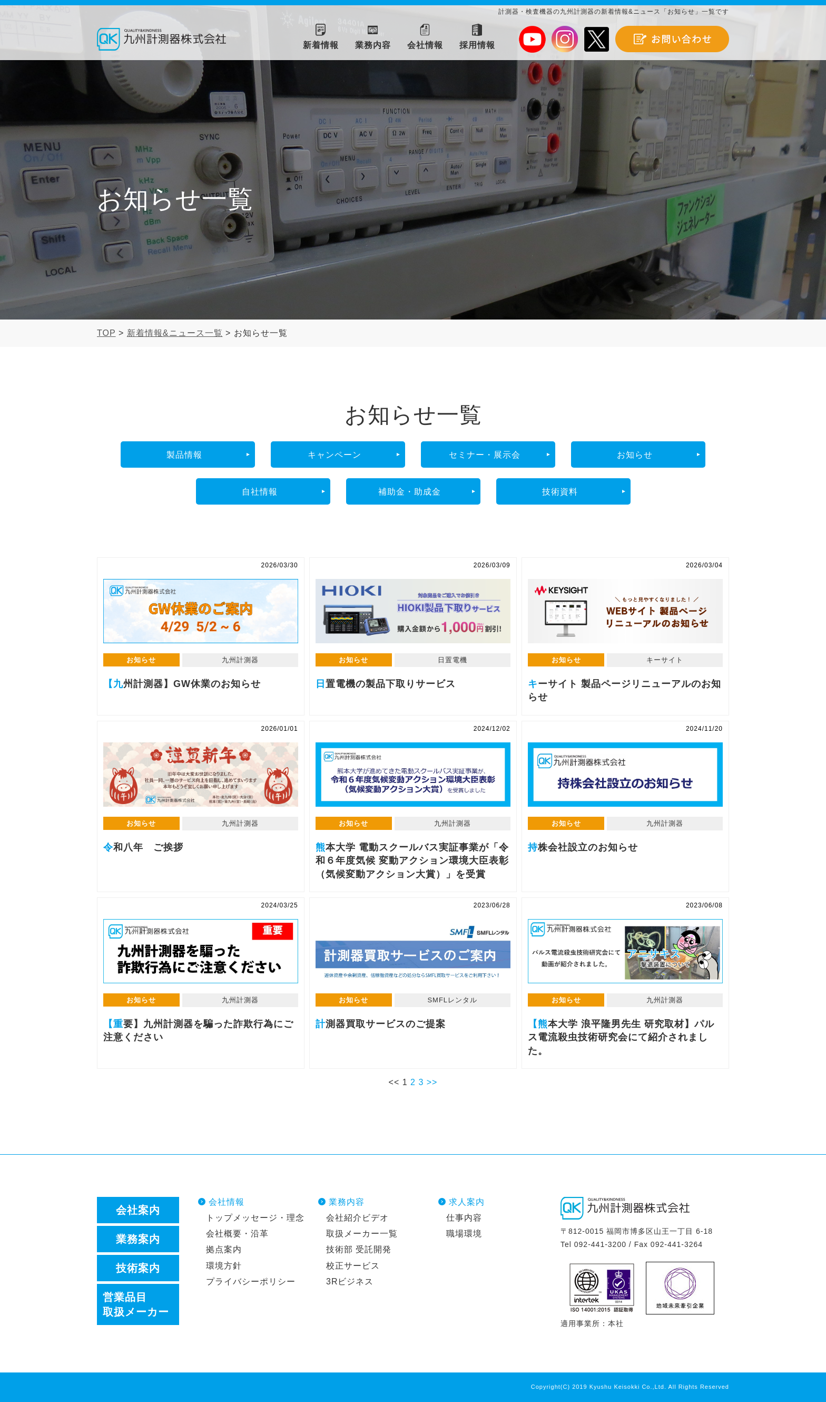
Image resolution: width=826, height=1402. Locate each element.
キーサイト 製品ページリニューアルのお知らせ (625, 611)
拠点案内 (224, 1249)
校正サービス (353, 1265)
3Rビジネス (349, 1281)
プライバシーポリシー (251, 1281)
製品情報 (184, 454)
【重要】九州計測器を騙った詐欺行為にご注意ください (200, 951)
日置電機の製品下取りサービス (413, 611)
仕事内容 (464, 1217)
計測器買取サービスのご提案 (413, 951)
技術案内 (138, 1268)
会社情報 (226, 1201)
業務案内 (138, 1239)
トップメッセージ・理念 (255, 1217)
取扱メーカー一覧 (362, 1233)
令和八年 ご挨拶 (200, 774)
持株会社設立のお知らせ (625, 774)
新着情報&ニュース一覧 (175, 332)
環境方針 (224, 1265)
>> (432, 1082)
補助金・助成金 (409, 491)
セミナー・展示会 (484, 454)
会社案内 (138, 1210)
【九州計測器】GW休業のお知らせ (200, 611)
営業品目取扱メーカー (136, 1304)
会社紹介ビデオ (357, 1217)
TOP (106, 332)
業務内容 (347, 1201)
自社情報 (260, 491)
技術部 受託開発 (358, 1249)
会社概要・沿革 (237, 1233)
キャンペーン (334, 454)
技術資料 (560, 491)
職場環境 (464, 1233)
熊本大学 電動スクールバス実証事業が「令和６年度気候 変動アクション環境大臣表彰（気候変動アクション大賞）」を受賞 (413, 774)
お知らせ (635, 454)
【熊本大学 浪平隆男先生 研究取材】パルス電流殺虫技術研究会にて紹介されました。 (625, 951)
